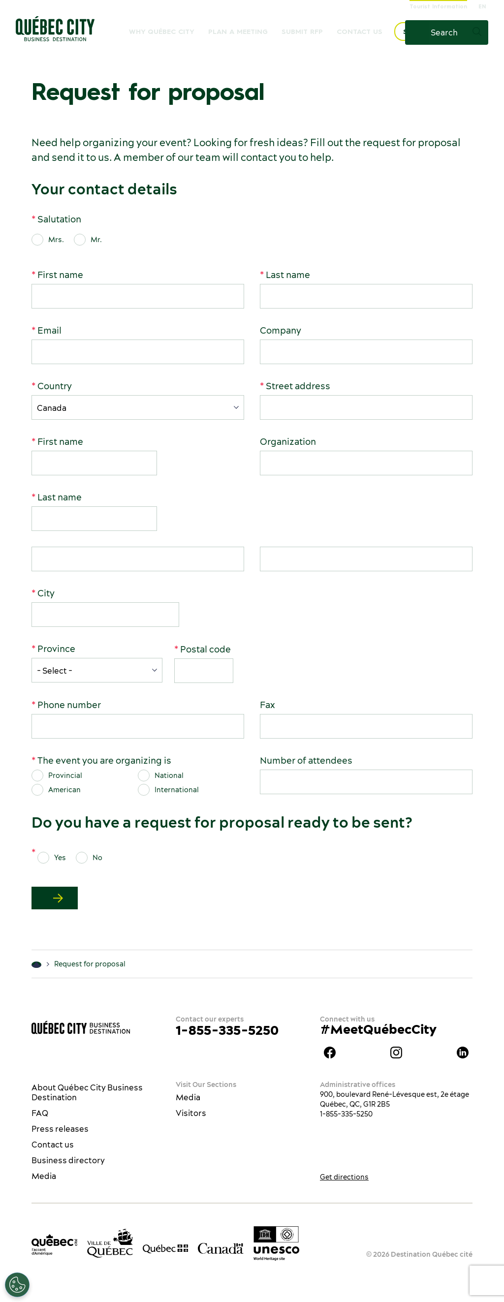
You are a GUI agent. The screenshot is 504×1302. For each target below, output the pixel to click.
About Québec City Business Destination (87, 1092)
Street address (298, 386)
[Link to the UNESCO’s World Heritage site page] (276, 1243)
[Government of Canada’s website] (221, 1247)
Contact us (359, 32)
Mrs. (56, 239)
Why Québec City (161, 32)
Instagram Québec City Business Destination (396, 1052)
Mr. (96, 239)
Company (280, 330)
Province (56, 648)
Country (54, 386)
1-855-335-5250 (227, 1030)
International (177, 789)
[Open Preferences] (17, 1284)
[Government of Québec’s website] (166, 1248)
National (169, 775)
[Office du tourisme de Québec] (54, 1244)
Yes (60, 857)
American (64, 789)
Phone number (69, 705)
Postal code (205, 649)
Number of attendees (306, 760)
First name (60, 274)
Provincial (65, 775)
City (46, 593)
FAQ (40, 1113)
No (97, 857)
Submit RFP (302, 32)
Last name (288, 274)
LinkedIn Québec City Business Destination (462, 1052)
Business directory (68, 1160)
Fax (267, 705)
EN (482, 7)
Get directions (344, 1177)
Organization (288, 441)
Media (44, 1176)
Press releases (60, 1129)
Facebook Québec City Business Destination (330, 1052)
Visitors (191, 1113)
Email (49, 330)
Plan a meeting (238, 32)
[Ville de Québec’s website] (110, 1243)
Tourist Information (438, 7)
